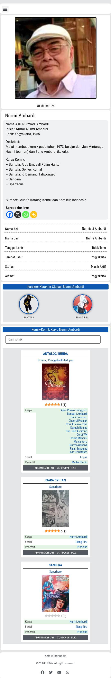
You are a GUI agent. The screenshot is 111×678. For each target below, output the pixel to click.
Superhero (55, 487)
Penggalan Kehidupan (60, 360)
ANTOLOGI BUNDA (55, 354)
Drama (42, 360)
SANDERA (55, 565)
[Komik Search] (53, 339)
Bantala (29, 317)
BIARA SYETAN (55, 480)
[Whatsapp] (25, 214)
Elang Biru (82, 317)
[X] (17, 214)
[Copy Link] (33, 214)
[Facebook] (9, 214)
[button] (5, 9)
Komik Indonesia (55, 656)
